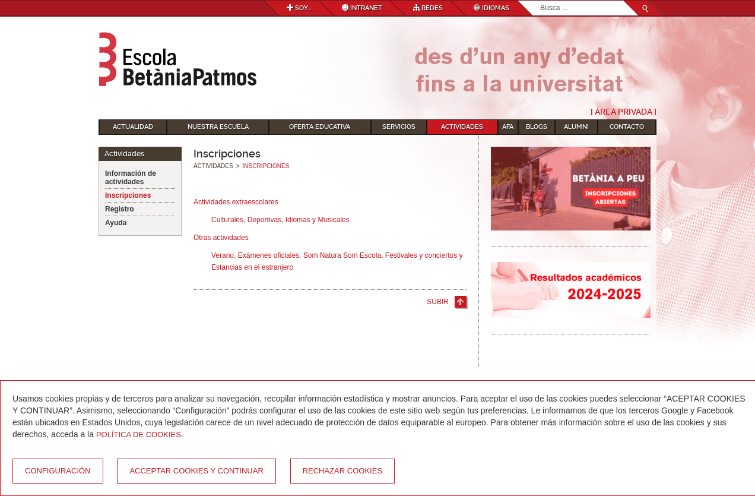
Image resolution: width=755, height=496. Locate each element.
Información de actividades (130, 177)
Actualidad (133, 127)
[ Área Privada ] (623, 111)
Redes (428, 8)
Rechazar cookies (342, 470)
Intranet (362, 8)
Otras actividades (221, 237)
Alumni (576, 127)
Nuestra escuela (218, 127)
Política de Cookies (138, 434)
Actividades (462, 127)
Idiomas (491, 8)
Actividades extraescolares (235, 202)
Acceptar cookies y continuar (196, 470)
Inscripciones (128, 195)
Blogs (536, 127)
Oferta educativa (319, 127)
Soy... (299, 8)
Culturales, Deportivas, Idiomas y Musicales (280, 220)
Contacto (627, 127)
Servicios (398, 127)
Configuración (58, 470)
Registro (119, 209)
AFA (507, 127)
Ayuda (115, 223)
